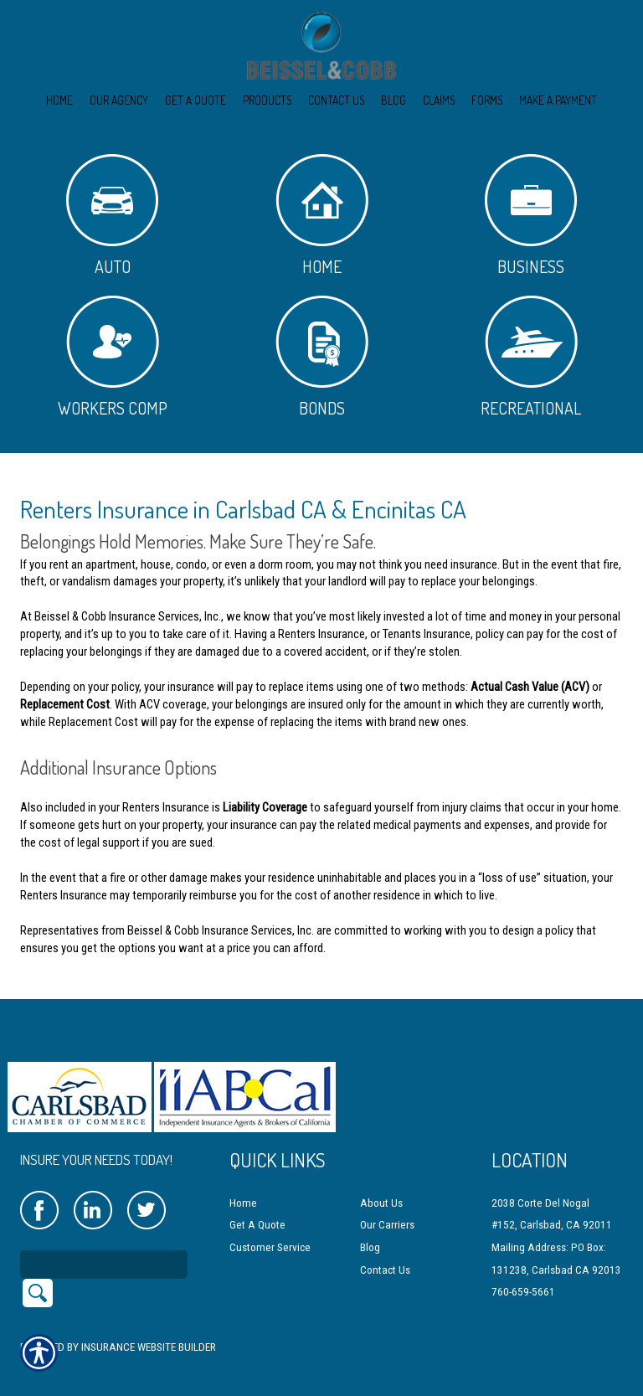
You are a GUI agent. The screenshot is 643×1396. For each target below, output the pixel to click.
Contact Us (385, 1248)
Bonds (321, 357)
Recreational (531, 357)
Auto (112, 215)
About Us (381, 1181)
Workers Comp (112, 357)
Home (321, 215)
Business (531, 215)
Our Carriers (387, 1204)
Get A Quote (257, 1204)
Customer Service (270, 1226)
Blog (370, 1226)
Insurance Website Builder (148, 1325)
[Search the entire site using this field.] (104, 1243)
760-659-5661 (523, 1271)
